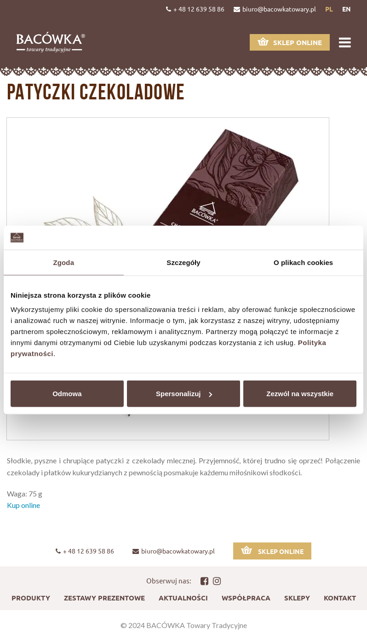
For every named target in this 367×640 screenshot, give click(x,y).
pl (329, 9)
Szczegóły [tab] (183, 262)
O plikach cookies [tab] (303, 262)
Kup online (23, 505)
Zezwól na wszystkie (299, 394)
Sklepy (297, 597)
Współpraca (246, 597)
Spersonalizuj (184, 394)
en (346, 9)
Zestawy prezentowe (104, 597)
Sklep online (290, 42)
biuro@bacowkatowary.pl (275, 9)
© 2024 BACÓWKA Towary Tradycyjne (183, 625)
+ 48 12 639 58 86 (195, 9)
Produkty (30, 597)
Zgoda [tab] (64, 262)
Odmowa (66, 394)
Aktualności (183, 597)
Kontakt (340, 597)
